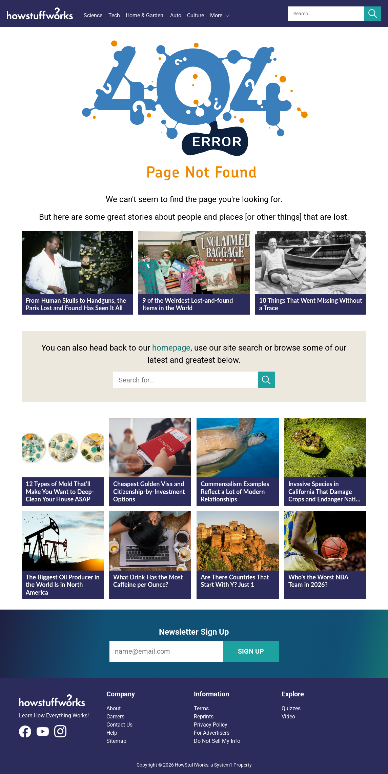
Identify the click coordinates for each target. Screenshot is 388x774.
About (113, 708)
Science (93, 15)
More (220, 15)
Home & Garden (144, 15)
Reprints (203, 716)
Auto (175, 15)
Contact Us (119, 724)
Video (288, 716)
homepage (171, 348)
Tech (114, 15)
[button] (150, 694)
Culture (195, 15)
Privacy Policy (210, 724)
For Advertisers (211, 733)
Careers (115, 716)
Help (111, 733)
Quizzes (291, 708)
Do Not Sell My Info (217, 741)
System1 (223, 765)
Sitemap (116, 741)
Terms (201, 708)
